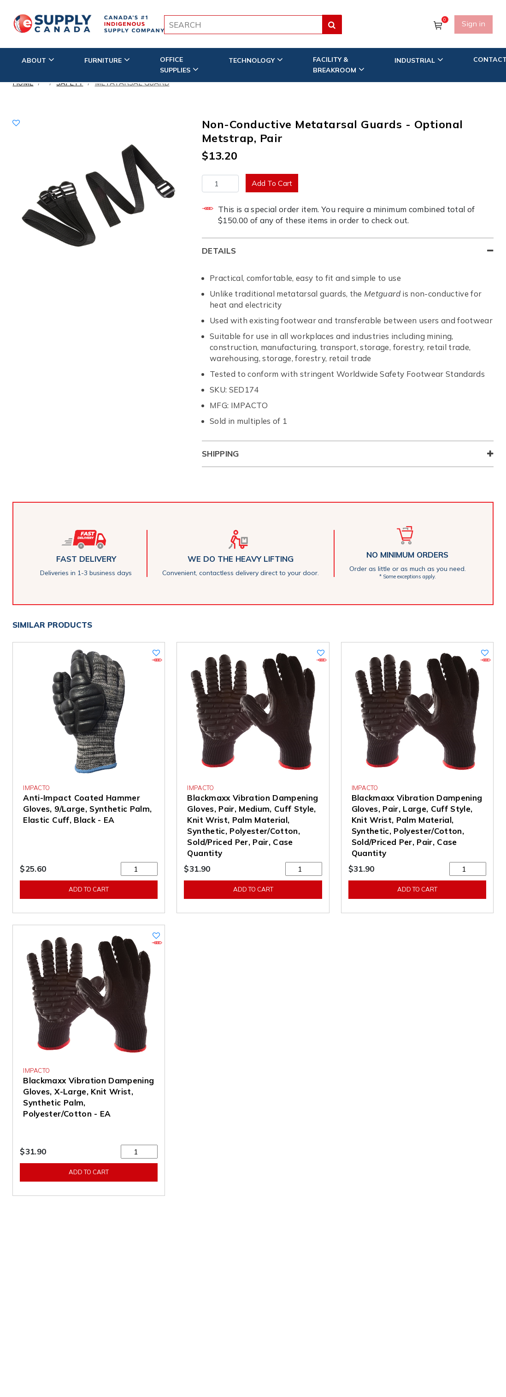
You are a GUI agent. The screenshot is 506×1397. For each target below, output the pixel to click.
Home (22, 82)
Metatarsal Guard (132, 82)
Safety (69, 82)
